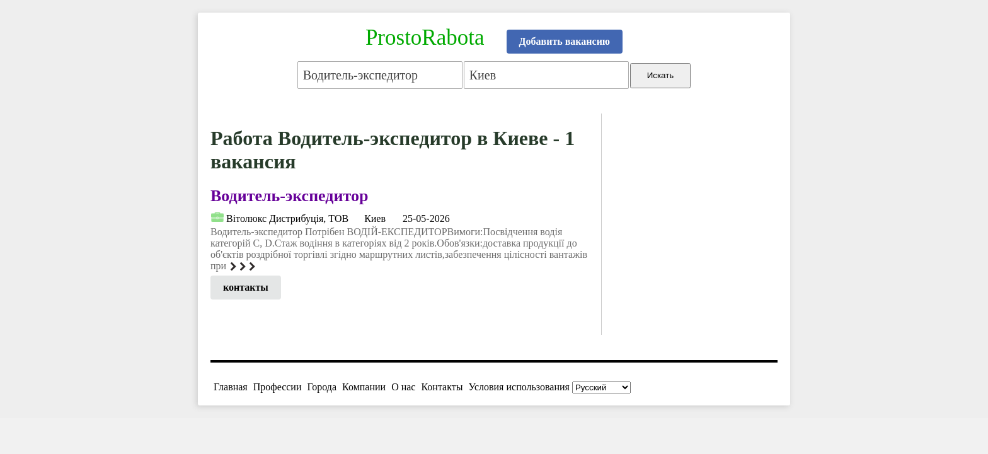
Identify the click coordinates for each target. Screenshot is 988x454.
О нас (403, 386)
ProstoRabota (425, 37)
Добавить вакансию (565, 41)
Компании (364, 386)
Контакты (441, 386)
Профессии (277, 386)
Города (321, 386)
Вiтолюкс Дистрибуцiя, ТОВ (287, 218)
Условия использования (519, 386)
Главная (231, 386)
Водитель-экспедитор (289, 196)
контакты (245, 287)
